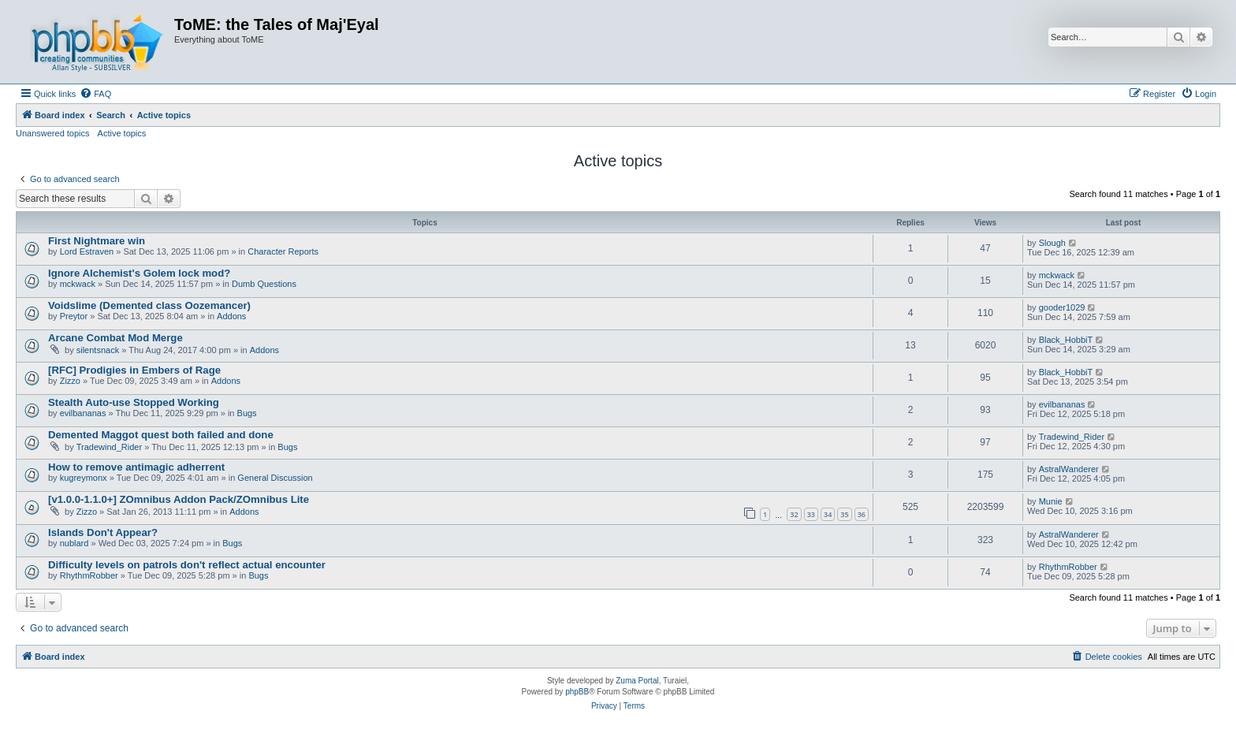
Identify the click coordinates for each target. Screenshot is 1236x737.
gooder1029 (1062, 307)
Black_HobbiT (1066, 339)
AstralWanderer (1069, 469)
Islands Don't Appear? (103, 532)
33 (811, 514)
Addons (231, 316)
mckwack (77, 283)
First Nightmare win (96, 241)
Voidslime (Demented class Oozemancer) (149, 305)
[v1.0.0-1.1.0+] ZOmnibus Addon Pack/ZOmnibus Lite (178, 499)
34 (828, 514)
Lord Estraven (87, 251)
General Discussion (274, 477)
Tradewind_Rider (109, 447)
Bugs (247, 413)
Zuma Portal (637, 680)
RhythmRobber (89, 575)
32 (794, 514)
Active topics (122, 133)
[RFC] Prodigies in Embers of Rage (134, 370)
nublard (74, 543)
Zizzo (70, 380)
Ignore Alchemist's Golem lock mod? (139, 273)
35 (844, 514)
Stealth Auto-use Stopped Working (133, 402)
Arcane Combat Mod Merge (115, 338)
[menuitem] (95, 93)
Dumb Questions (264, 283)
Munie (1051, 501)
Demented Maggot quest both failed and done (161, 435)
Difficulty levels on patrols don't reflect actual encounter (187, 565)
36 (862, 514)
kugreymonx (83, 477)
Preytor (73, 316)
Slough (1052, 243)
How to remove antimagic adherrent (136, 467)
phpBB (577, 691)
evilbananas (83, 413)
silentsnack (97, 350)
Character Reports (283, 251)
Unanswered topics (53, 133)
